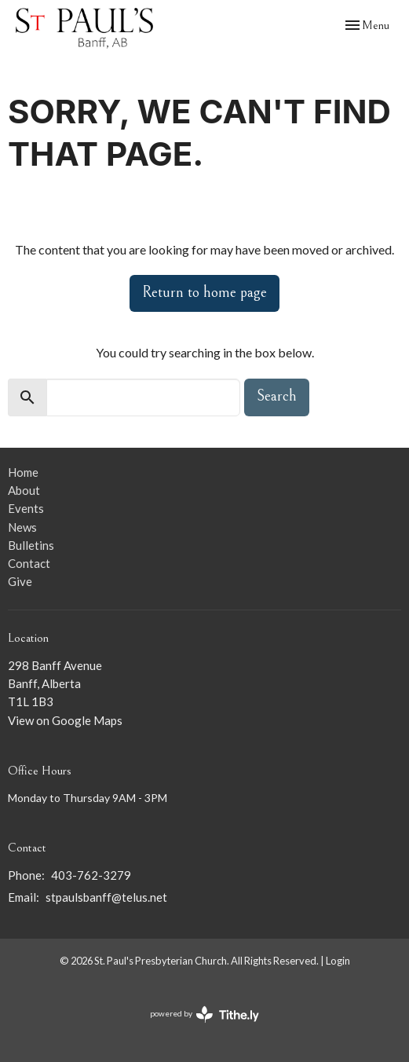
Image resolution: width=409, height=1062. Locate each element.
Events (26, 508)
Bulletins (31, 545)
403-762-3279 (91, 875)
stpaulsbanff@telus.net (106, 897)
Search (277, 396)
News (22, 527)
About (24, 490)
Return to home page (204, 293)
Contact (29, 563)
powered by (204, 1014)
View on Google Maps (65, 720)
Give (20, 581)
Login (338, 960)
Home (23, 472)
